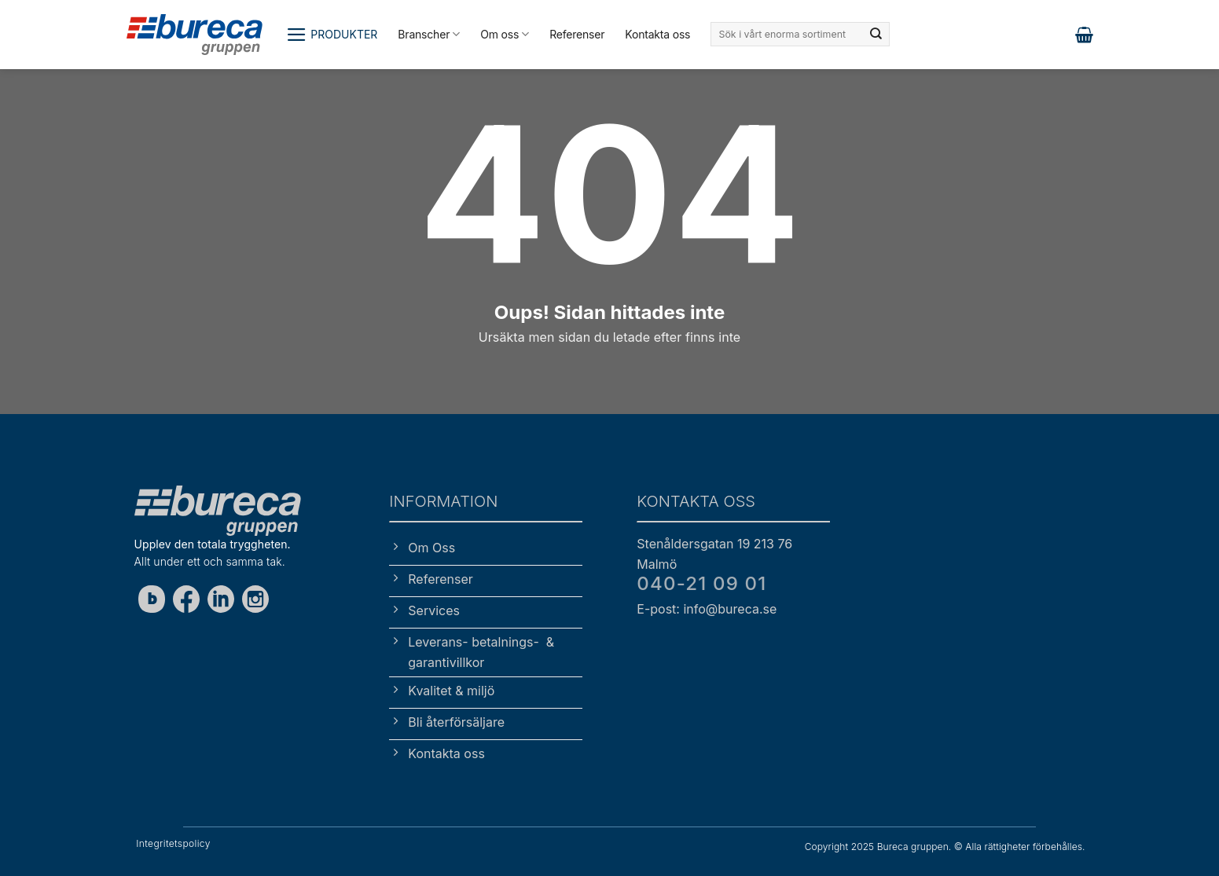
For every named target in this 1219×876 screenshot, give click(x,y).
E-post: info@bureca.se (707, 609)
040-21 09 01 (701, 583)
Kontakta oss (657, 34)
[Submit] (876, 34)
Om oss (504, 34)
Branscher (429, 34)
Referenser (576, 34)
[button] (332, 34)
